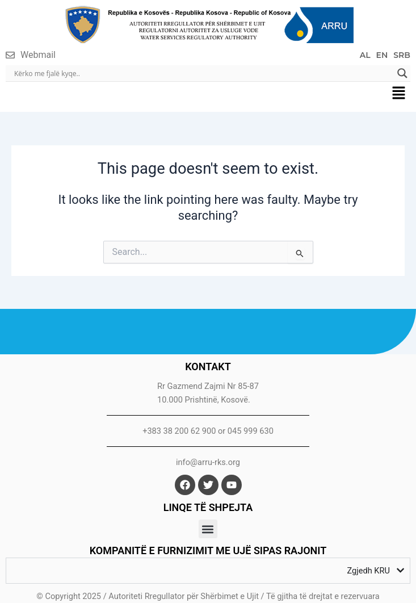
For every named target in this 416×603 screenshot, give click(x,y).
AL (365, 55)
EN (382, 55)
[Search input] (203, 73)
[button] (399, 93)
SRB (401, 55)
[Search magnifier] (402, 73)
